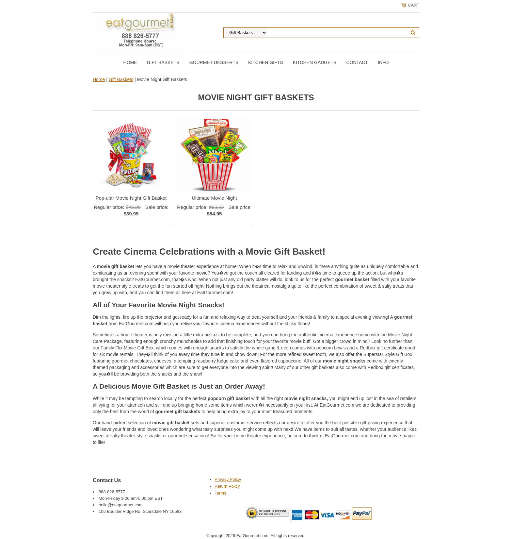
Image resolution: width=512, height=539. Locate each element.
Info (383, 62)
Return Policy (227, 486)
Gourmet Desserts (213, 62)
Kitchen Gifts (265, 62)
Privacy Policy (228, 479)
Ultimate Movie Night (214, 198)
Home (130, 62)
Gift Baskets (163, 62)
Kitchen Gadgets (315, 62)
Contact (357, 62)
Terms (220, 493)
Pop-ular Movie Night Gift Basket (131, 198)
